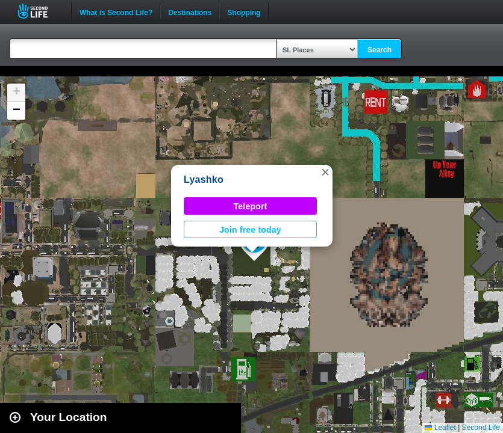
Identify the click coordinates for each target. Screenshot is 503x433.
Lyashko (203, 179)
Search (379, 50)
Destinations (189, 11)
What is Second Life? (116, 11)
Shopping (243, 11)
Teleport (250, 206)
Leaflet (440, 427)
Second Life (39, 11)
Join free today (250, 230)
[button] (325, 172)
